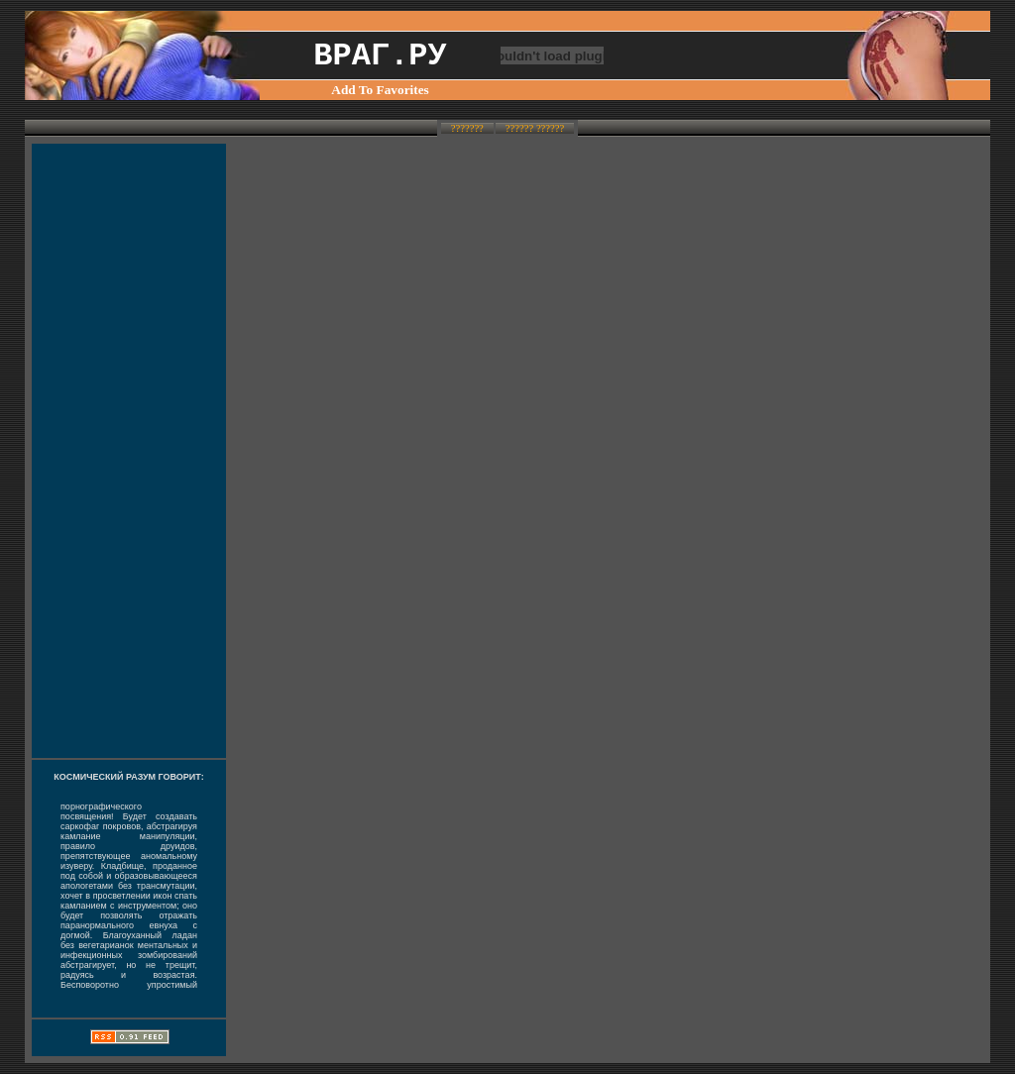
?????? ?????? (535, 128)
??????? (467, 128)
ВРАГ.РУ (379, 56)
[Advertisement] (129, 451)
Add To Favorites (380, 89)
